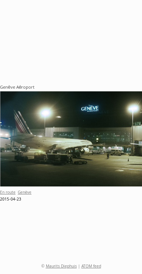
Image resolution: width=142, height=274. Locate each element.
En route (8, 193)
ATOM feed (91, 266)
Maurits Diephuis (61, 266)
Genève (24, 193)
